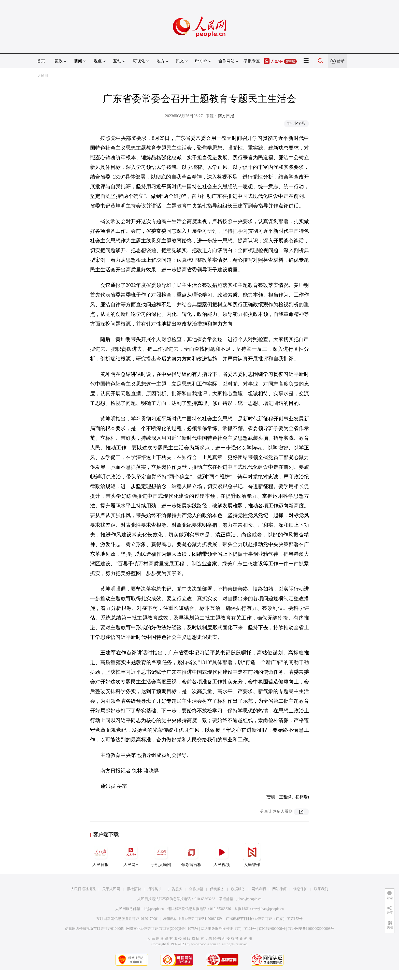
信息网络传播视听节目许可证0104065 (94, 929)
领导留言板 (191, 855)
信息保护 (300, 889)
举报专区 (252, 61)
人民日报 (100, 855)
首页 (41, 61)
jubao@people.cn (249, 899)
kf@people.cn (154, 909)
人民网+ (131, 855)
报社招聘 (134, 889)
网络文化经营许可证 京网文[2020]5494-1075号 (162, 929)
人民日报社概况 (83, 889)
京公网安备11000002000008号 (311, 929)
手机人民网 (161, 855)
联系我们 (321, 889)
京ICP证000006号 (272, 929)
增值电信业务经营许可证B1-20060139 (192, 919)
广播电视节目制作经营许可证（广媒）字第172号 (264, 919)
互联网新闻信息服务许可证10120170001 (127, 919)
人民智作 (252, 855)
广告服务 (175, 889)
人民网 (42, 76)
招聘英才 (154, 889)
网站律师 (279, 889)
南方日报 (226, 116)
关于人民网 (111, 889)
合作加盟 (196, 889)
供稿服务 (217, 889)
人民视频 (222, 855)
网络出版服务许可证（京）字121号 (228, 929)
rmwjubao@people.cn (268, 909)
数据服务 (238, 889)
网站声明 (259, 889)
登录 (340, 61)
